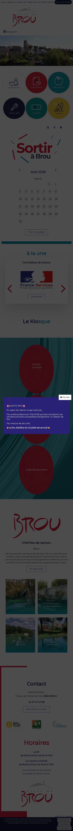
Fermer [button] (65, 397)
